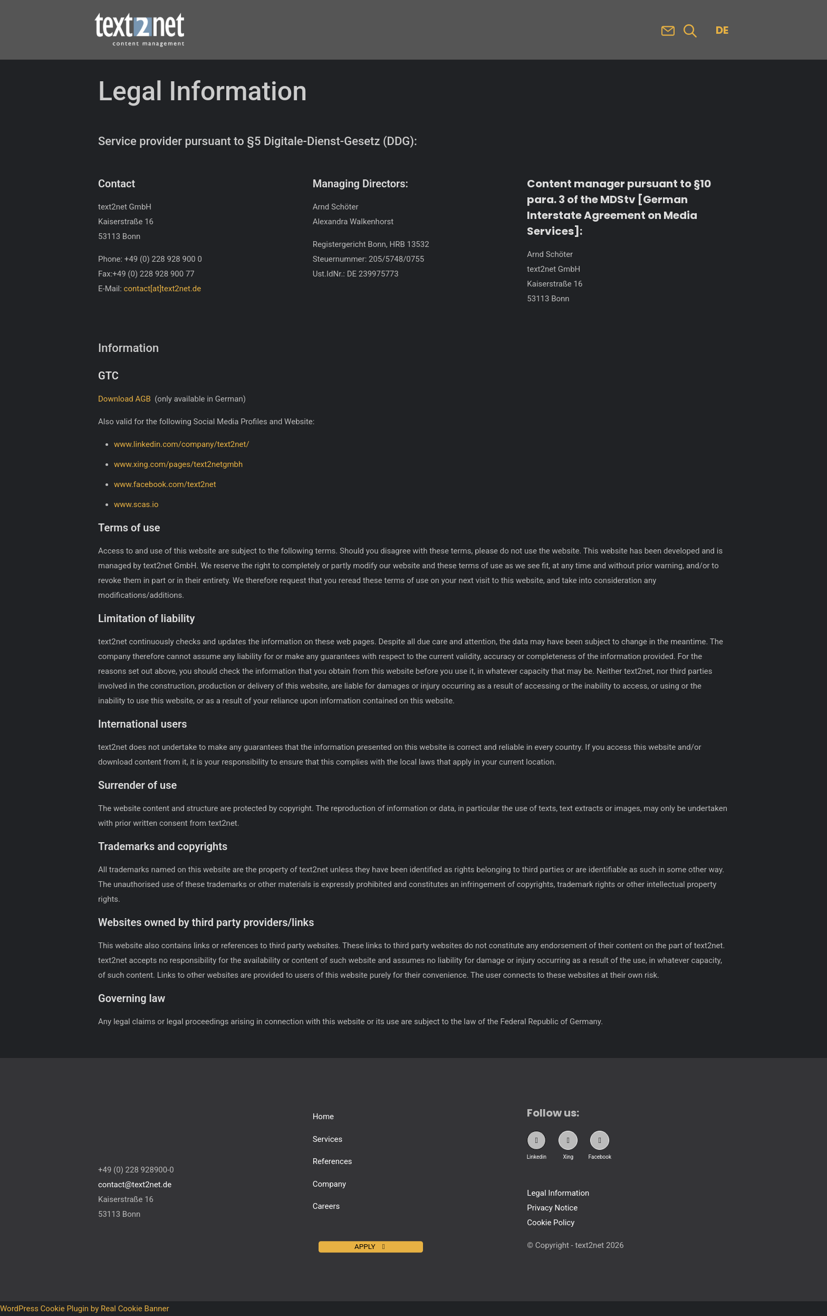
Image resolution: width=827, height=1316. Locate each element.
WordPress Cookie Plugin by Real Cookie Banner (84, 1308)
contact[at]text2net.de (162, 288)
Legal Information (558, 1193)
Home (323, 1116)
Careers (326, 1206)
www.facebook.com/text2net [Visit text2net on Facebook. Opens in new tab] (165, 484)
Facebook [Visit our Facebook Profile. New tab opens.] (600, 1157)
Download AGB (124, 399)
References (332, 1161)
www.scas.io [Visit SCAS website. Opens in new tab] (136, 504)
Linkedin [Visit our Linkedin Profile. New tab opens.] (536, 1157)
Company (329, 1184)
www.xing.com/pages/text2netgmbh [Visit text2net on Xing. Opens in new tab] (178, 464)
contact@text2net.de (134, 1184)
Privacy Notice (552, 1208)
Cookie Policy (550, 1222)
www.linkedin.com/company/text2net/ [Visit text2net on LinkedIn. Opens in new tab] (181, 444)
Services (328, 1139)
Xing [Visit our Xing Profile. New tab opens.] (568, 1157)
